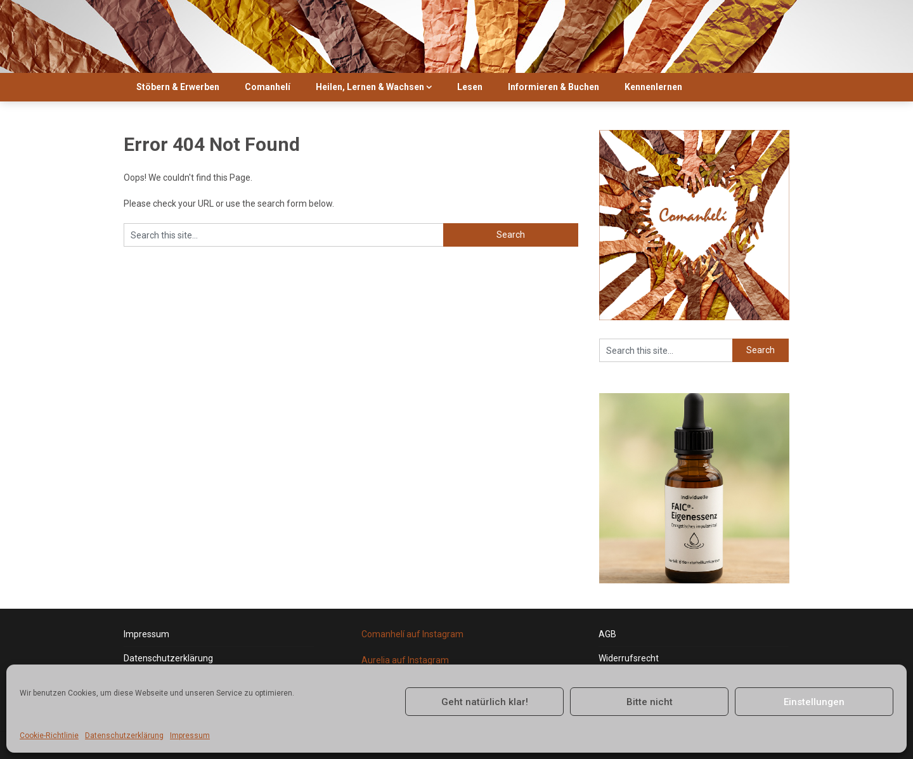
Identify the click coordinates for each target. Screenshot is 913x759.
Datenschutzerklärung (124, 735)
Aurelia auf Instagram (405, 660)
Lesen (469, 87)
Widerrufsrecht (629, 658)
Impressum (190, 735)
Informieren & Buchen (553, 87)
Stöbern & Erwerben (177, 87)
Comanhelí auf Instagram (412, 634)
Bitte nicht (649, 702)
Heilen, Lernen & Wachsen (370, 87)
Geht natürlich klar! (484, 702)
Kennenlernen (653, 87)
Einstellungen (814, 702)
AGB (607, 634)
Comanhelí (267, 87)
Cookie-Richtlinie (49, 735)
